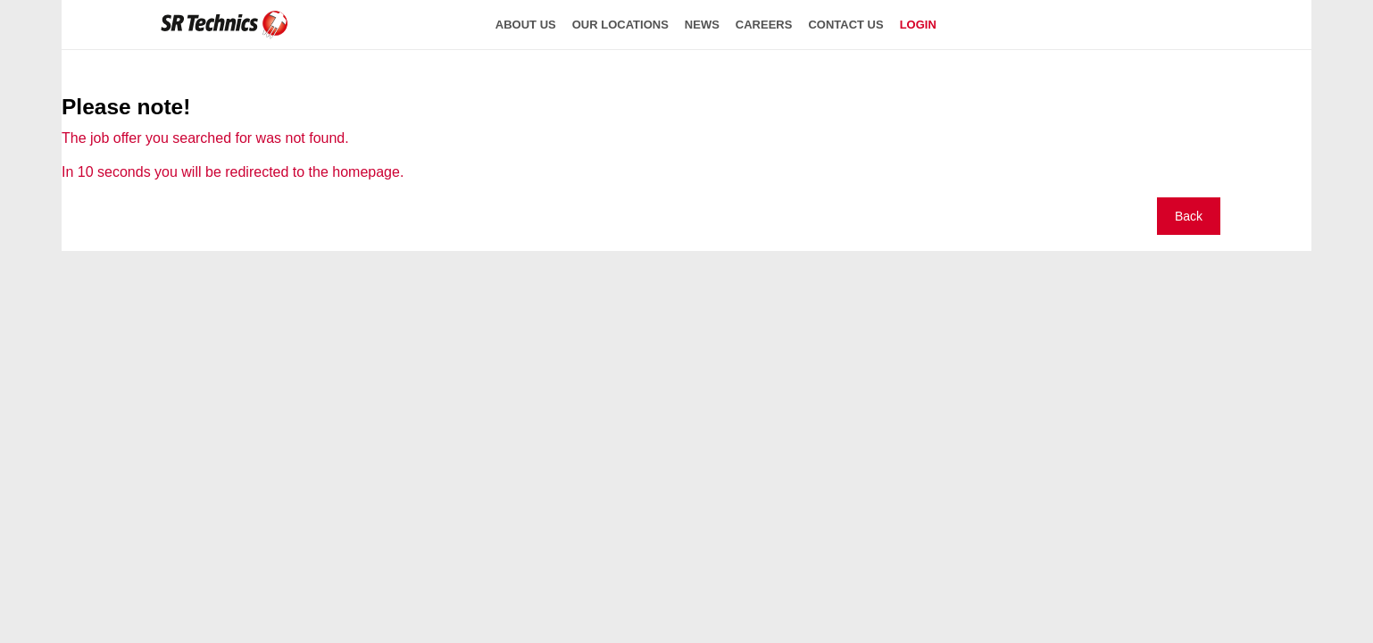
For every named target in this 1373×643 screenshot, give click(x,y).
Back (1188, 216)
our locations (620, 24)
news (702, 24)
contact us (845, 24)
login (918, 24)
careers (764, 24)
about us (525, 24)
